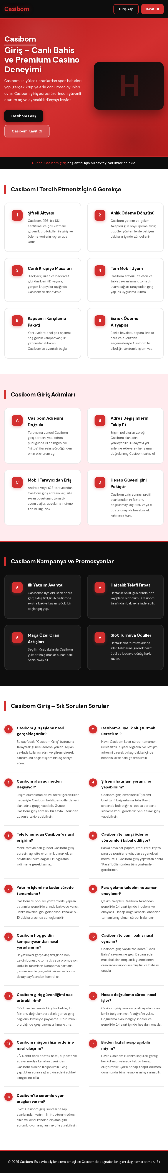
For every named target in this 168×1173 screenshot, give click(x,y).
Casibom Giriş (23, 116)
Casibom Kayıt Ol (27, 131)
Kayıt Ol (152, 9)
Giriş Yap (126, 9)
